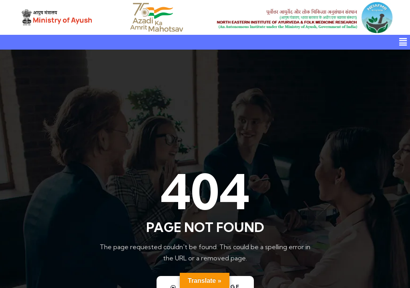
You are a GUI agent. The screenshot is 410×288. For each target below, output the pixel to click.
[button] (403, 42)
